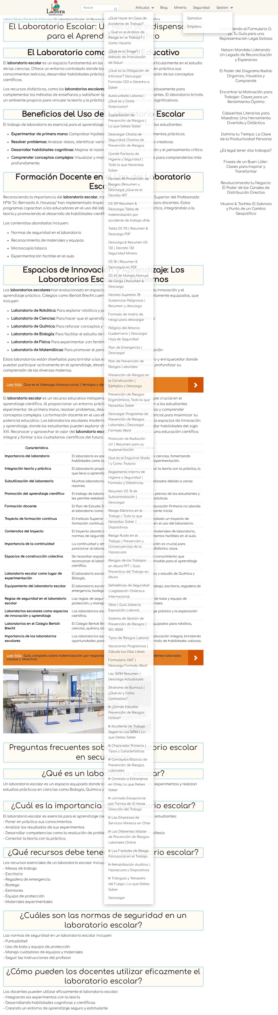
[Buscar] (116, 9)
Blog (163, 7)
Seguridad (201, 7)
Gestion (222, 7)
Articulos (142, 7)
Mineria (180, 7)
